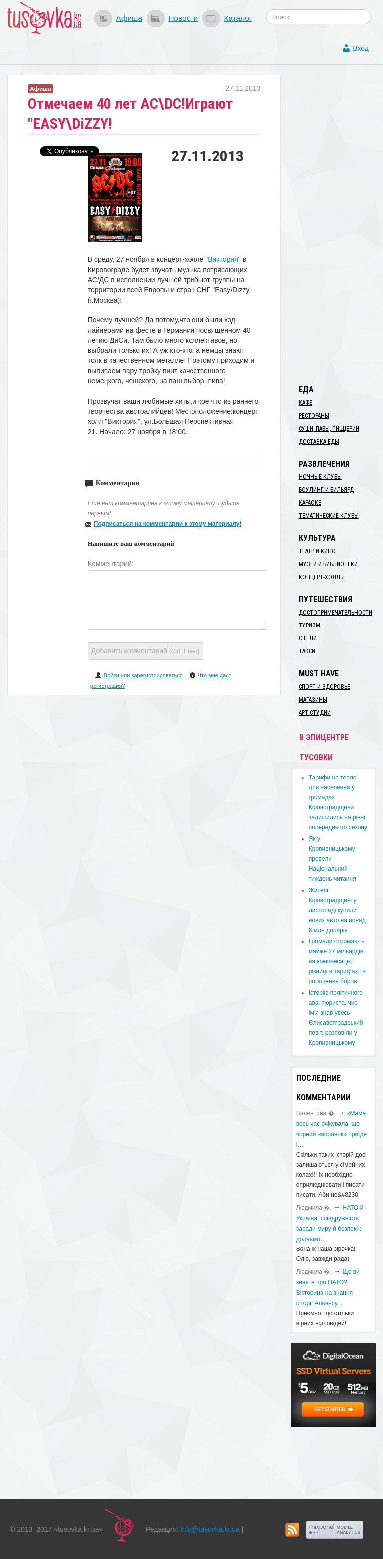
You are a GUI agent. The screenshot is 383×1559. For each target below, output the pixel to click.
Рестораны (314, 415)
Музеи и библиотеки (328, 564)
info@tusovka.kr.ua (210, 1529)
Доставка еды (319, 441)
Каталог (238, 18)
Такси (307, 651)
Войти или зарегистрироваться (143, 675)
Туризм (309, 625)
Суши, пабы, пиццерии (329, 428)
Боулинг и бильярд (326, 489)
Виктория (223, 259)
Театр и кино (317, 551)
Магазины (313, 699)
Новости (183, 18)
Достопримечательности (335, 612)
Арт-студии (315, 712)
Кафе (305, 402)
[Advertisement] (337, 224)
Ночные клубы (320, 476)
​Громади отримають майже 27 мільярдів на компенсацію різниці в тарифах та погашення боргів (337, 961)
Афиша (129, 18)
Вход (361, 48)
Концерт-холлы (322, 577)
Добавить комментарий (145, 651)
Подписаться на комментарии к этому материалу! (168, 523)
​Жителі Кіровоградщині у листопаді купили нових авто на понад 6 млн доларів (337, 910)
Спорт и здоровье (324, 686)
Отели (308, 638)
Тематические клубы (329, 515)
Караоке (310, 502)
